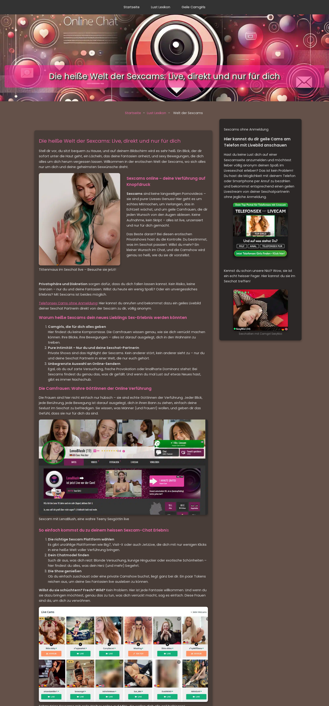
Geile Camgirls (193, 7)
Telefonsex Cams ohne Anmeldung (68, 303)
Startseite (132, 7)
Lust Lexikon (160, 7)
